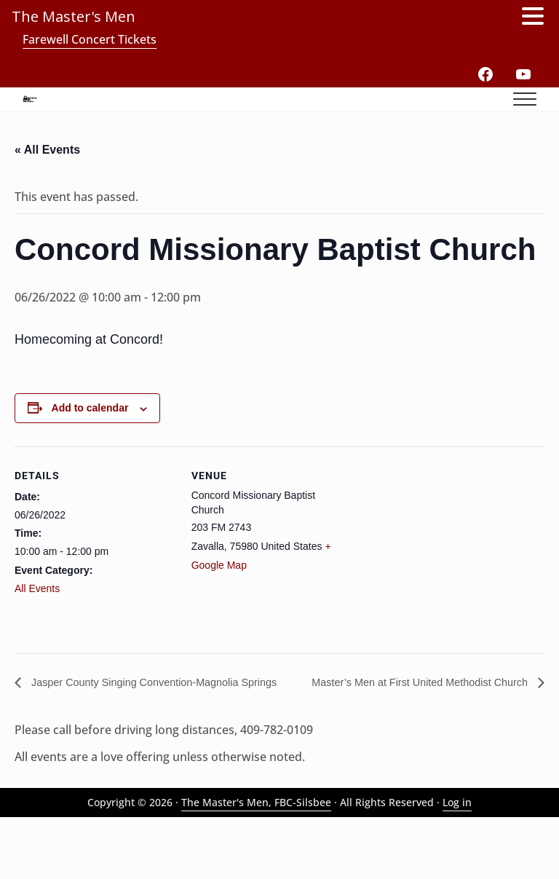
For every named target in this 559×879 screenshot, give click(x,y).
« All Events (47, 192)
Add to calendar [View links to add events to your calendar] (90, 452)
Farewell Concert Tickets (89, 39)
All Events (37, 632)
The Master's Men (73, 16)
